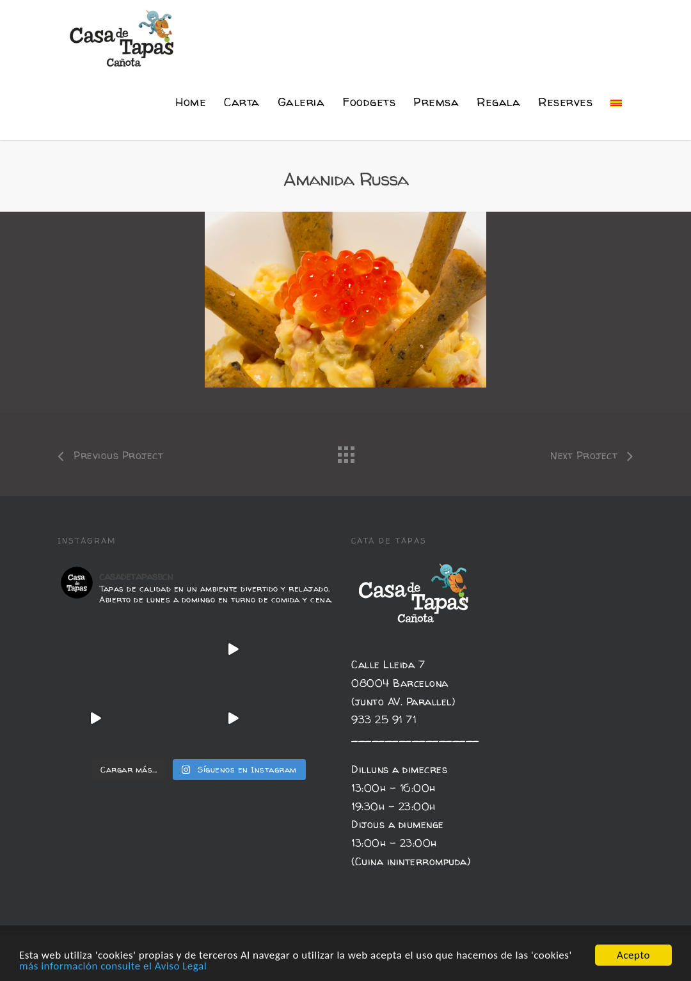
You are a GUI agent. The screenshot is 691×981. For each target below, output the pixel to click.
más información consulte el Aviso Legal (113, 966)
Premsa (436, 102)
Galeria (301, 102)
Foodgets (368, 102)
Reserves (565, 102)
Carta (242, 102)
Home (190, 102)
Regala (498, 102)
